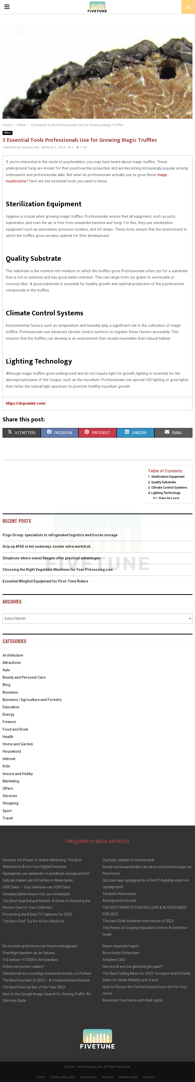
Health (8, 737)
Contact (148, 1077)
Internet (9, 759)
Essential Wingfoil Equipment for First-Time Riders (45, 581)
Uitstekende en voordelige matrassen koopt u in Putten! (47, 973)
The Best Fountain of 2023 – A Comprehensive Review (46, 980)
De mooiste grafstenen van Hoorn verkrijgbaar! (40, 946)
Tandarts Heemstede (120, 894)
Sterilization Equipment (168, 476)
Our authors (88, 1077)
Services (10, 796)
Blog (6, 685)
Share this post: (169, 498)
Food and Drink (15, 729)
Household (12, 751)
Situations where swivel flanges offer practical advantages (52, 558)
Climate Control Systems (169, 487)
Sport (7, 811)
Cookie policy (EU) (62, 1077)
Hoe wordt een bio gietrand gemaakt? (133, 967)
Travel (8, 818)
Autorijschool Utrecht (119, 901)
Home (41, 1077)
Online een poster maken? (23, 967)
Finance (9, 722)
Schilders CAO (114, 960)
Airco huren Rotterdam (121, 953)
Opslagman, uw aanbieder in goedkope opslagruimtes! (46, 873)
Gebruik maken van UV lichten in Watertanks (38, 880)
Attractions (12, 663)
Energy (8, 714)
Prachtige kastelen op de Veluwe (29, 953)
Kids (6, 766)
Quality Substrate (163, 482)
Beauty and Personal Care (24, 677)
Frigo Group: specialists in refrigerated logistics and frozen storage (60, 535)
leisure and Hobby (18, 774)
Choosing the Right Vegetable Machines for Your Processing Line (58, 570)
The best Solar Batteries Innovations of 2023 (138, 921)
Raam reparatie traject (121, 946)
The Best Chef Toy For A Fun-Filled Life (33, 921)
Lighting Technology (165, 493)
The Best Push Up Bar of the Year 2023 (34, 987)
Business (10, 692)
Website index (128, 1077)
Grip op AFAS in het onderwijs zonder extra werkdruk (47, 546)
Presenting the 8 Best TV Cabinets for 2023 (37, 914)
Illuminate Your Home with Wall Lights (132, 1000)
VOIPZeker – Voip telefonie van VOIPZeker (37, 887)
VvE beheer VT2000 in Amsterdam (30, 960)
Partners (107, 1077)
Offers (7, 132)
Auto (6, 670)
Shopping (11, 803)
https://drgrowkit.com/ (26, 403)
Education (11, 707)
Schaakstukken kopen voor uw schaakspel (36, 894)
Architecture (13, 655)
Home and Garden (18, 744)
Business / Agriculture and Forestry (32, 700)
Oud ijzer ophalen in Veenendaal (128, 860)
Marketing (11, 781)
